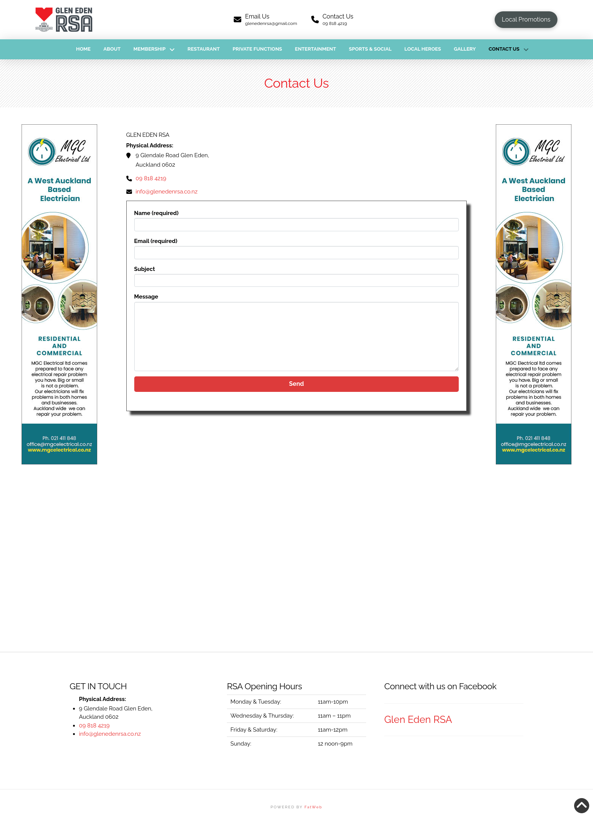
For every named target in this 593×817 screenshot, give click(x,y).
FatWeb (313, 807)
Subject (296, 275)
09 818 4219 (151, 178)
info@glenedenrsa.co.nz (167, 191)
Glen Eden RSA (418, 719)
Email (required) (296, 247)
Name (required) (296, 219)
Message (296, 301)
